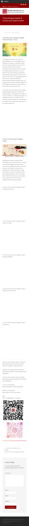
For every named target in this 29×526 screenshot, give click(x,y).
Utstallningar (17, 32)
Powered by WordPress (7, 521)
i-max (18, 521)
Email (7, 495)
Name (7, 490)
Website (7, 501)
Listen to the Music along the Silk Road (14, 452)
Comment (8, 473)
